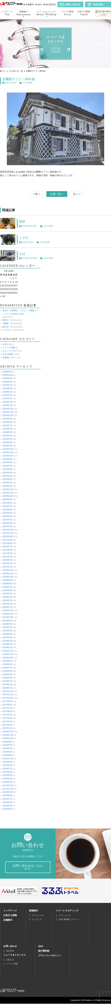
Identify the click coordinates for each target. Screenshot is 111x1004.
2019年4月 (7, 637)
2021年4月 (7, 556)
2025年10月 (8, 375)
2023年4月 (7, 476)
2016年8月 (7, 745)
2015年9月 (7, 762)
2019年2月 (7, 644)
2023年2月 (7, 482)
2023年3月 (7, 479)
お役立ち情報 (10, 915)
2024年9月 (7, 418)
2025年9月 (7, 378)
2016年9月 (7, 741)
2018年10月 (8, 657)
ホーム (5, 71)
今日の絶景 (27, 83)
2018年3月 (7, 681)
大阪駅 (5, 323)
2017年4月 (7, 718)
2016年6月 (7, 748)
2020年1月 (7, 607)
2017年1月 (7, 728)
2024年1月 (7, 445)
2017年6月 (7, 711)
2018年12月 (8, 650)
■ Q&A (39, 4)
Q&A (40, 946)
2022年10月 (8, 496)
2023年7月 (7, 466)
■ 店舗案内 (29, 4)
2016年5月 (7, 751)
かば (22, 253)
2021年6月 (7, 550)
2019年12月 (8, 610)
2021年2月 (7, 563)
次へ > (76, 194)
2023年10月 (8, 455)
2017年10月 (8, 698)
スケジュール (38, 916)
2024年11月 (8, 412)
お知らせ (6, 344)
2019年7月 (7, 627)
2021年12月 (8, 529)
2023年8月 (7, 462)
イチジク (6, 330)
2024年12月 (8, 408)
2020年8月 (7, 583)
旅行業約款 (43, 951)
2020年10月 (8, 577)
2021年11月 (8, 533)
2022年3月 (7, 519)
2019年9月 (7, 620)
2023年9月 (7, 459)
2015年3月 (7, 782)
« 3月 (2, 296)
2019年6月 (7, 630)
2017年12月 (8, 691)
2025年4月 (7, 395)
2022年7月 (7, 506)
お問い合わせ (10, 946)
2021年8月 (7, 543)
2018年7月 (7, 667)
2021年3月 (7, 560)
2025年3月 (7, 398)
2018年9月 (7, 661)
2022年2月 (7, 523)
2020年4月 (7, 597)
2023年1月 (7, 486)
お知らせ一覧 (17, 71)
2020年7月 (7, 587)
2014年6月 (7, 802)
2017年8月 (7, 704)
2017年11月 (8, 694)
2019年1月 (7, 647)
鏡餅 (22, 221)
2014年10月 (8, 792)
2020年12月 (8, 570)
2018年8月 (7, 664)
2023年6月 (7, 469)
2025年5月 (7, 391)
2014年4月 (7, 809)
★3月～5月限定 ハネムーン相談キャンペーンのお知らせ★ (20, 312)
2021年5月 (7, 553)
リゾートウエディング (67, 911)
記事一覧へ (56, 194)
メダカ (24, 237)
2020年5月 (7, 593)
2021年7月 (7, 546)
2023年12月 (8, 449)
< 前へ (36, 194)
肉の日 (5, 326)
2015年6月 (7, 772)
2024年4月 (7, 435)
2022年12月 (8, 489)
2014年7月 (7, 799)
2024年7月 (7, 425)
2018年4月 (7, 677)
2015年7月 (7, 768)
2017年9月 (7, 701)
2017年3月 (7, 721)
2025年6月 (7, 388)
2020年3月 (7, 600)
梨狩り (5, 320)
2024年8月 (7, 422)
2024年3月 (7, 439)
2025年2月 (7, 402)
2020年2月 (7, 603)
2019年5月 (7, 634)
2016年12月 (8, 731)
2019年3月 (7, 640)
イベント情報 (8, 347)
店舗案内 (7, 920)
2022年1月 (7, 526)
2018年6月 (7, 671)
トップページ (10, 911)
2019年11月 (8, 614)
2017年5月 (7, 714)
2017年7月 (7, 708)
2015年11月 (8, 758)
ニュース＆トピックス (14, 955)
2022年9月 (7, 499)
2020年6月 (7, 590)
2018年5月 (7, 674)
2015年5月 (7, 775)
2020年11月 (8, 573)
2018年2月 (7, 684)
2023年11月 (8, 452)
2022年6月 (7, 509)
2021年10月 (8, 536)
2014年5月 (7, 805)
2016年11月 (8, 735)
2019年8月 (7, 624)
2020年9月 (7, 580)
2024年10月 (8, 415)
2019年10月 (8, 617)
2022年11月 (8, 492)
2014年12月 (8, 785)
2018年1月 (7, 687)
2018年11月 (8, 654)
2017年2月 (7, 725)
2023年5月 (7, 472)
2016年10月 (8, 738)
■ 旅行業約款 (49, 4)
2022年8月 (7, 502)
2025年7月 (7, 385)
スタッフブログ (9, 351)
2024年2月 (7, 442)
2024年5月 (7, 432)
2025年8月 (7, 381)
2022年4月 (7, 516)
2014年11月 (8, 788)
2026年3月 (7, 371)
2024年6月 (7, 429)
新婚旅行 (33, 911)
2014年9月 (7, 795)
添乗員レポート (9, 357)
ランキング (37, 920)
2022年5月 (7, 513)
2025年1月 (7, 405)
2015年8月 (7, 765)
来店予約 (10, 951)
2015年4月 (7, 778)
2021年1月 (7, 566)
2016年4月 (7, 755)
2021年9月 (7, 539)
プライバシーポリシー (49, 956)
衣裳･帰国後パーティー (69, 920)
